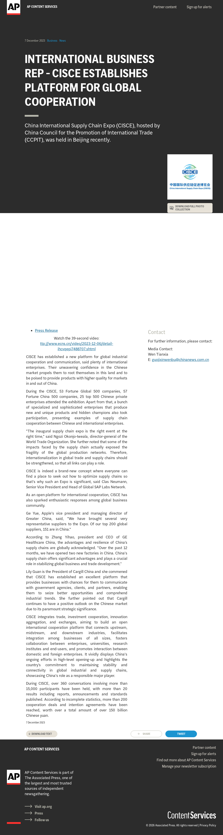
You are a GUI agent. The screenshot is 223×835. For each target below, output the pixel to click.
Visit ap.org (43, 806)
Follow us (42, 820)
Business (52, 41)
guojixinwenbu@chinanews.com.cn (180, 359)
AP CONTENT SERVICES (41, 749)
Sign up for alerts (199, 6)
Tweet (181, 734)
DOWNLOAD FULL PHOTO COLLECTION (189, 207)
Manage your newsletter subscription (189, 766)
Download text (42, 734)
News (62, 41)
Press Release (46, 330)
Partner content (165, 6)
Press (39, 813)
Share (146, 734)
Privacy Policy (208, 825)
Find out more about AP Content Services (186, 760)
